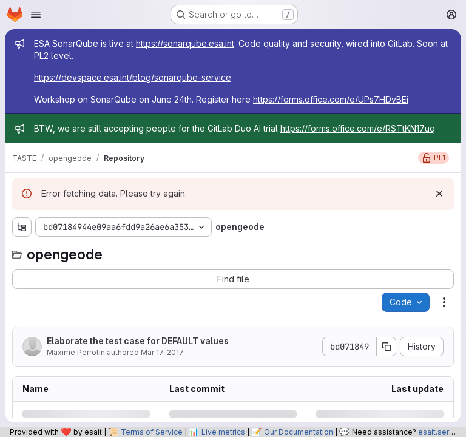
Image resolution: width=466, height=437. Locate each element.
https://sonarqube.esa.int (185, 43)
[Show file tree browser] (22, 227)
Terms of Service (152, 431)
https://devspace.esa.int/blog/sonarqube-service (132, 77)
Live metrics (223, 431)
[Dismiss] (439, 193)
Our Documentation (298, 431)
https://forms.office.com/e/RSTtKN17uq (357, 128)
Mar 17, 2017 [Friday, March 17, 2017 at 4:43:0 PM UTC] (162, 352)
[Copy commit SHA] (386, 346)
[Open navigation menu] (36, 14)
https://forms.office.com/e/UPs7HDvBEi (330, 99)
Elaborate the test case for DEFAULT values (138, 341)
